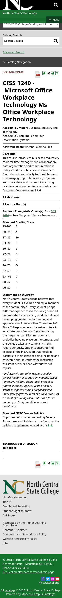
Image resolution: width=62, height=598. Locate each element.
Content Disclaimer (15, 530)
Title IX (7, 502)
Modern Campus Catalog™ (38, 594)
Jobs (5, 543)
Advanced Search (13, 52)
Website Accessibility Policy (20, 539)
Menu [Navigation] (54, 19)
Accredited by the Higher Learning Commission (24, 524)
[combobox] (31, 24)
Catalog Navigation (18, 62)
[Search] (56, 5)
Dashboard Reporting (16, 506)
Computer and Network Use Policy (24, 534)
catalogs (10, 590)
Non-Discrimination (15, 497)
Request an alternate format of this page (28, 572)
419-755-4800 (21, 568)
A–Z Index (9, 515)
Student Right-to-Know (17, 511)
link (50, 425)
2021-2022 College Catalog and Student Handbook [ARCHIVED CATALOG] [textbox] (31, 24)
